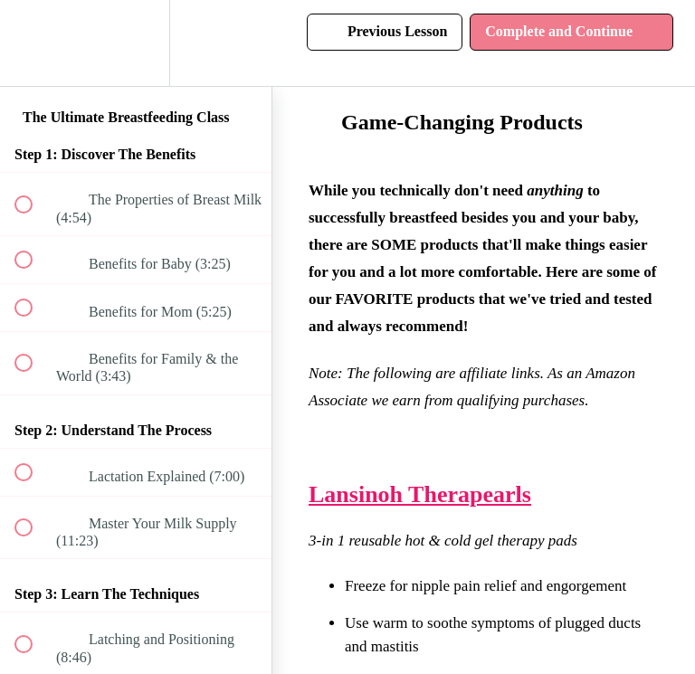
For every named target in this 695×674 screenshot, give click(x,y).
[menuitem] (135, 43)
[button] (33, 43)
